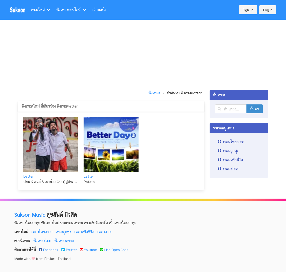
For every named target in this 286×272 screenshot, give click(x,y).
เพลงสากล (104, 231)
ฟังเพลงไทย (42, 240)
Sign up (248, 9)
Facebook (49, 249)
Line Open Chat (114, 249)
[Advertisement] (143, 53)
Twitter (69, 249)
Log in (267, 9)
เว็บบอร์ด (99, 9)
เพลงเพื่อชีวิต (84, 231)
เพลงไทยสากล (42, 231)
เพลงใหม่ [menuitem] (38, 9)
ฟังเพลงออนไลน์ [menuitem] (68, 9)
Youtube (89, 249)
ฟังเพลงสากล (64, 240)
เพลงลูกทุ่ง (64, 231)
